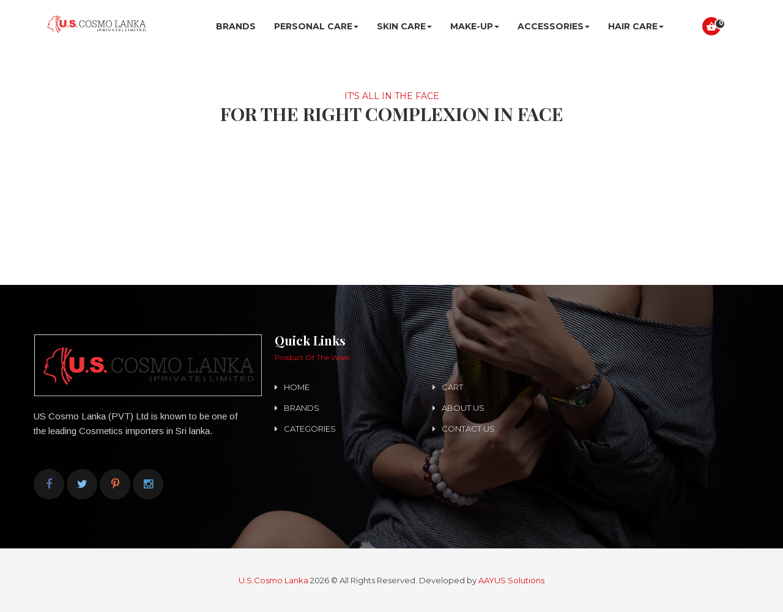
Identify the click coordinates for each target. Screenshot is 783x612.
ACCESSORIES (554, 26)
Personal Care (316, 26)
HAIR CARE (636, 26)
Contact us (468, 428)
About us (463, 408)
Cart (452, 387)
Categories (310, 428)
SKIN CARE (404, 26)
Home (297, 387)
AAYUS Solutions (511, 580)
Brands (236, 26)
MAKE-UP (474, 26)
